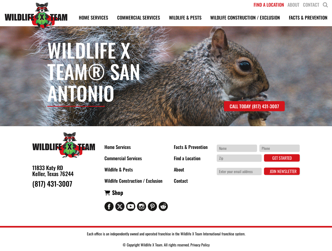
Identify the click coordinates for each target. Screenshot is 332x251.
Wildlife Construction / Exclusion (133, 180)
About (179, 169)
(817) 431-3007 (52, 183)
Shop (117, 192)
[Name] (237, 148)
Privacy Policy (200, 245)
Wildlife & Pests (118, 169)
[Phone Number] (279, 148)
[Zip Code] (239, 158)
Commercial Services (123, 158)
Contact (181, 180)
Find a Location (187, 158)
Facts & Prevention (191, 146)
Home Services (117, 146)
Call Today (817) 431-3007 (254, 106)
